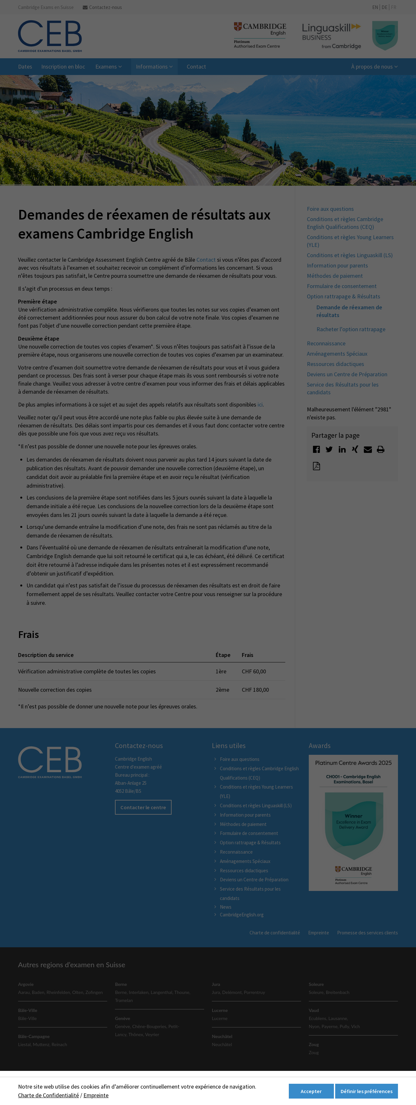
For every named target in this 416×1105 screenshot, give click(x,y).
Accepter (311, 1091)
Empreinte (96, 1095)
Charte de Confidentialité (48, 1095)
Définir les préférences (366, 1091)
